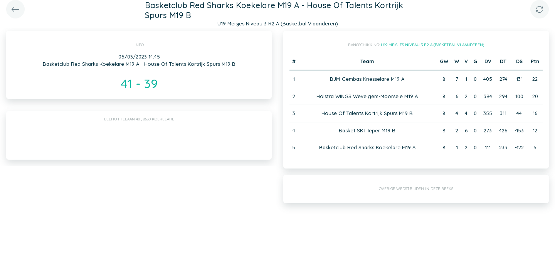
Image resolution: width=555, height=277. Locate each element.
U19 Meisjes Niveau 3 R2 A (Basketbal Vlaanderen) (432, 44)
